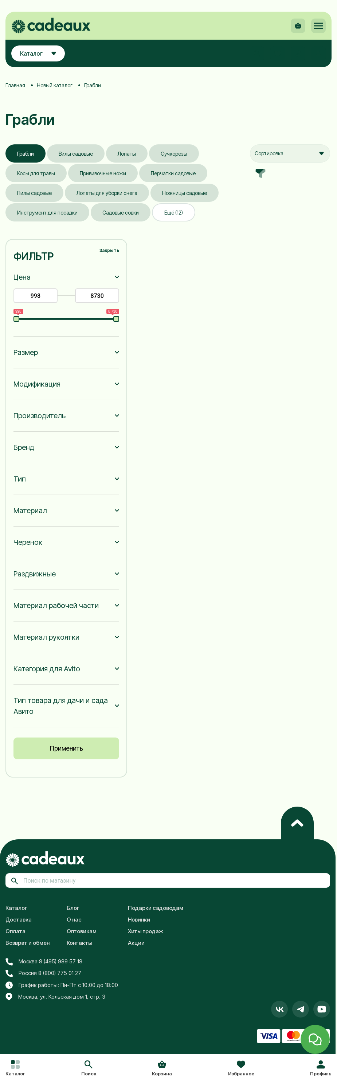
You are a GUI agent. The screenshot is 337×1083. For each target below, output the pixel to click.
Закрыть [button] (109, 250)
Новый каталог (55, 85)
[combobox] (290, 153)
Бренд (23, 447)
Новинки (139, 919)
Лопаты (127, 154)
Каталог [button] (38, 53)
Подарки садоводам (155, 907)
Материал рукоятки (46, 637)
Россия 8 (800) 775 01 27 (43, 973)
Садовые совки (120, 212)
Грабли (25, 154)
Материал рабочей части (56, 605)
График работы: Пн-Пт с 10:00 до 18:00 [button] (61, 985)
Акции (136, 942)
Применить (66, 748)
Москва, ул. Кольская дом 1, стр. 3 (55, 997)
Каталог (16, 907)
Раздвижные (34, 574)
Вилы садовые (76, 154)
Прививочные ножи (103, 173)
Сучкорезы (174, 154)
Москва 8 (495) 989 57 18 (43, 961)
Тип (19, 479)
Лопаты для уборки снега (107, 193)
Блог (73, 907)
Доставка (18, 919)
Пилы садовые (34, 193)
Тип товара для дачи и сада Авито (60, 706)
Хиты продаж (145, 931)
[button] (88, 1069)
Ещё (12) (173, 212)
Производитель (39, 415)
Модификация (36, 384)
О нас (74, 919)
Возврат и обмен (27, 942)
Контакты (79, 942)
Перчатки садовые (173, 173)
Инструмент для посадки (47, 212)
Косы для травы (36, 173)
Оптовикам (82, 931)
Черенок (27, 542)
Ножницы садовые (184, 193)
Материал (30, 510)
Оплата (15, 931)
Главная (15, 85)
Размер (25, 352)
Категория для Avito (46, 668)
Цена (22, 277)
